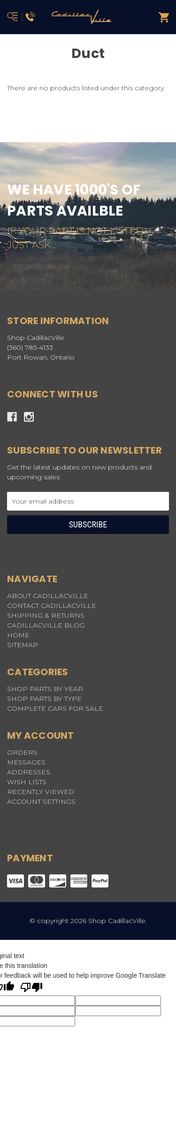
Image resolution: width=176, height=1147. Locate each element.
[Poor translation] (31, 988)
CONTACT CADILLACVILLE (51, 605)
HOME (18, 635)
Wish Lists (26, 782)
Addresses (28, 772)
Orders (22, 752)
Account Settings (41, 801)
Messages (26, 762)
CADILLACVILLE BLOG (45, 625)
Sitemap (22, 645)
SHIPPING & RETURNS (45, 615)
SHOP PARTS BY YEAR (45, 689)
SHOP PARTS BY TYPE (44, 698)
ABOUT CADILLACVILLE (47, 596)
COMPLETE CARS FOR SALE (55, 708)
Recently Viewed (40, 791)
